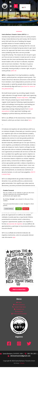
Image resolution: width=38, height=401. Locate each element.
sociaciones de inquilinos (15, 224)
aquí (14, 237)
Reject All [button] (28, 209)
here (30, 120)
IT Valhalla (22, 363)
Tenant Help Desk (22, 97)
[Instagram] (11, 6)
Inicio (19, 302)
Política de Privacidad (19, 314)
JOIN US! (13, 70)
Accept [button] (21, 209)
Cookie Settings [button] (11, 209)
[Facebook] (10, 2)
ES (24, 7)
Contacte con (19, 309)
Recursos (19, 311)
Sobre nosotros (19, 304)
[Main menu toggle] (16, 6)
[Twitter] (11, 10)
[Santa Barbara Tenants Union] (5, 6)
